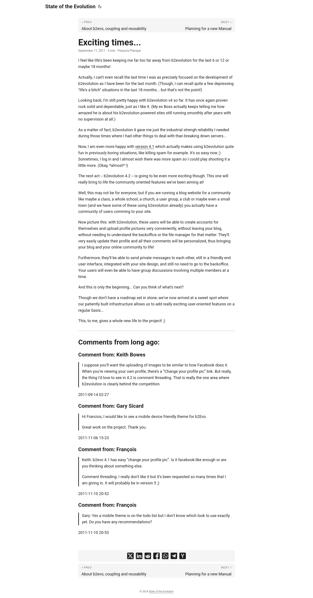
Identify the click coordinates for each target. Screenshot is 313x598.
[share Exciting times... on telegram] (174, 556)
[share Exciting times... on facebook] (156, 556)
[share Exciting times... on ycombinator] (182, 556)
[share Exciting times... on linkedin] (139, 556)
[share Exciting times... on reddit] (148, 556)
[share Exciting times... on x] (130, 556)
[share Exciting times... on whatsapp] (165, 556)
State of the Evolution (70, 6)
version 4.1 (144, 146)
